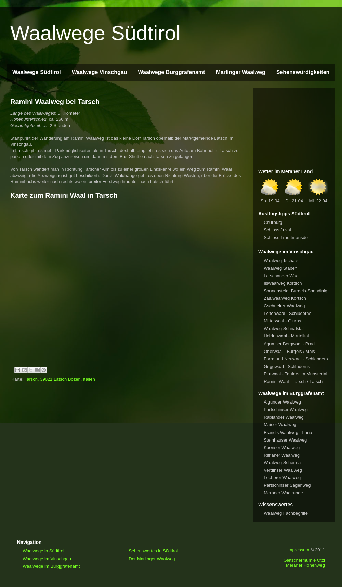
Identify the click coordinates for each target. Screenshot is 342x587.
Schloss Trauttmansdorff (288, 237)
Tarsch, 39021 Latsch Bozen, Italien (60, 379)
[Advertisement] (294, 127)
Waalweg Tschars (281, 260)
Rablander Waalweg (284, 417)
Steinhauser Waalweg (285, 440)
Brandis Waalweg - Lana (288, 432)
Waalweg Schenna (282, 462)
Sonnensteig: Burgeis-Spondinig (295, 290)
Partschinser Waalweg (286, 409)
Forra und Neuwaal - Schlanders (296, 358)
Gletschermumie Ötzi (304, 560)
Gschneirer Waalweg (284, 305)
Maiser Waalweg (280, 424)
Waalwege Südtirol (95, 33)
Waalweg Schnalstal (284, 328)
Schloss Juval (277, 229)
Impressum (298, 549)
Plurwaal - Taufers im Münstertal (295, 374)
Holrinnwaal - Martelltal (286, 336)
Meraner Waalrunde (283, 492)
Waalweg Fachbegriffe (286, 513)
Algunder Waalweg (282, 402)
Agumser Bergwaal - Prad (289, 343)
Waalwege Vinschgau (99, 72)
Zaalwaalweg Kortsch (285, 298)
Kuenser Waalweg (282, 447)
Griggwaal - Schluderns (287, 366)
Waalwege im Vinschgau (47, 558)
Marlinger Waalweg (240, 72)
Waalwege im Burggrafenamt (51, 566)
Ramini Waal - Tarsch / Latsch (293, 381)
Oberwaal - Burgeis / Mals (289, 351)
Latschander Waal (281, 275)
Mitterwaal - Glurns (282, 320)
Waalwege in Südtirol (43, 550)
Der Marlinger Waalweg (152, 558)
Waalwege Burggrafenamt (171, 72)
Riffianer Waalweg (282, 455)
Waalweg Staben (280, 268)
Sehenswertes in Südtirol (153, 550)
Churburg (273, 222)
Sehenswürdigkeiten (303, 72)
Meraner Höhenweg (305, 565)
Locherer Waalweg (282, 477)
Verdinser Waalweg (283, 470)
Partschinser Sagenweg (287, 485)
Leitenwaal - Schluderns (287, 313)
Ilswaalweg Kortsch (283, 283)
